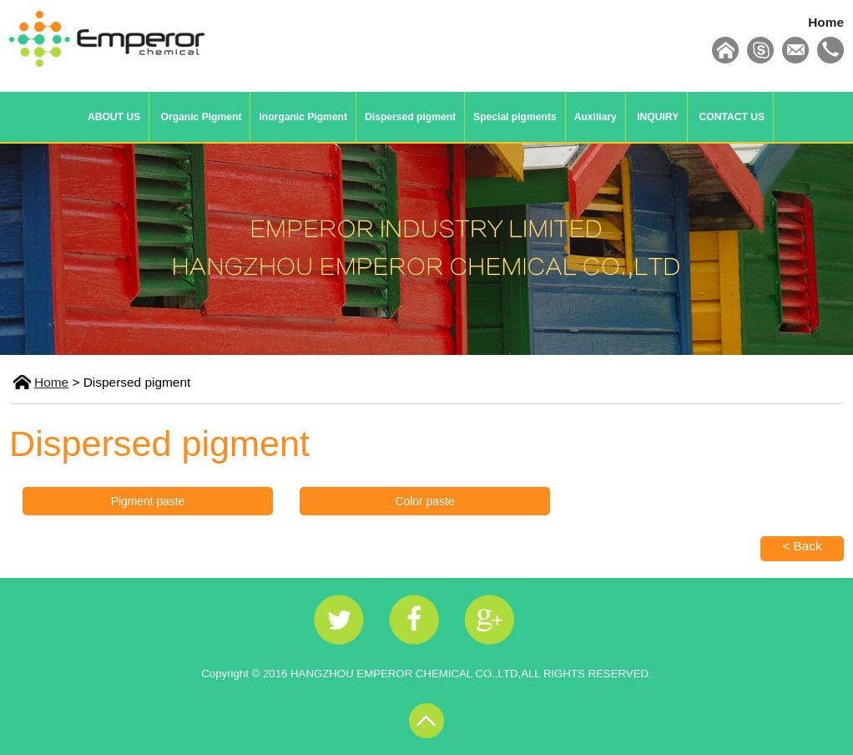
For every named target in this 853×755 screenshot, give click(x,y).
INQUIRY (658, 117)
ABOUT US (114, 117)
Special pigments (515, 117)
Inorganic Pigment (303, 117)
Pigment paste (148, 501)
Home (826, 22)
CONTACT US (732, 117)
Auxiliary (595, 117)
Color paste (425, 501)
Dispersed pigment (410, 117)
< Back (802, 546)
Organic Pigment (201, 117)
